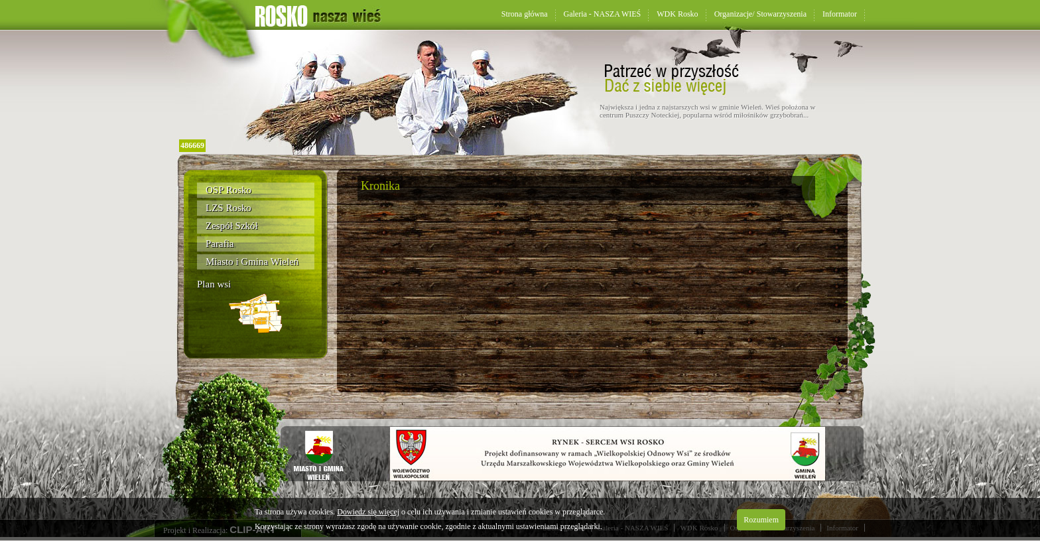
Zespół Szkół (232, 225)
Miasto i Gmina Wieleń (252, 261)
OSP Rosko (228, 190)
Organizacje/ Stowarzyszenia (760, 14)
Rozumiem (761, 519)
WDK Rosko (677, 14)
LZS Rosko (228, 207)
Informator (839, 14)
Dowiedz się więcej (368, 511)
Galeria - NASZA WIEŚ (602, 14)
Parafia (219, 243)
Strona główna (524, 14)
